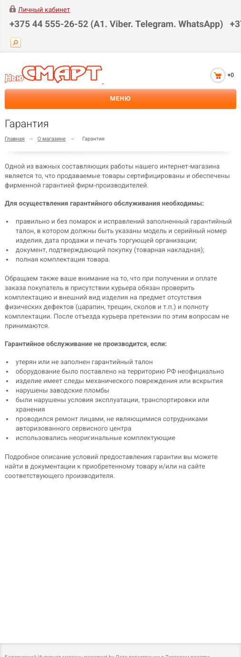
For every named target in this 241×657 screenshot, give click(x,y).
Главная (15, 139)
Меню (120, 99)
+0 (230, 75)
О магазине (52, 139)
